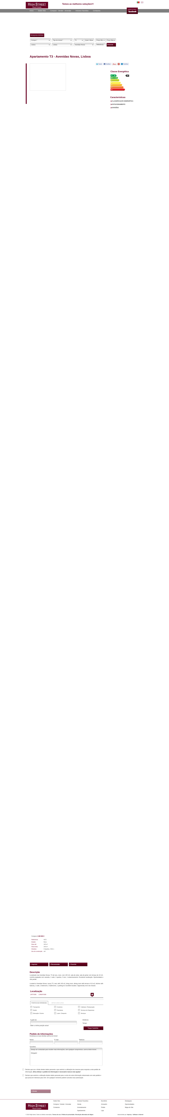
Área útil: (34, 944)
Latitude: (33, 994)
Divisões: (34, 949)
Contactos (96, 11)
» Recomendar (55, 964)
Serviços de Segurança (87, 1010)
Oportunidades (129, 1104)
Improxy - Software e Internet (135, 1114)
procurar (110, 44)
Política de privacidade (68, 1114)
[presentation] (85, 1084)
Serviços (83, 1013)
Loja (102, 1110)
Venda (79, 1104)
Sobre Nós (42, 11)
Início (32, 11)
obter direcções (57, 1003)
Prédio (103, 1107)
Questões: (33, 1047)
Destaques (128, 1101)
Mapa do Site (129, 1107)
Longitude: (42, 994)
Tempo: (85, 1023)
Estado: (34, 942)
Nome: (32, 1040)
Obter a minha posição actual (39, 1025)
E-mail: (56, 1040)
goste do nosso (132, 9)
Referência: (35, 939)
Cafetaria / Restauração (87, 1007)
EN (142, 2)
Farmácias (60, 1010)
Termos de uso (56, 1114)
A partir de (33, 1020)
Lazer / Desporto (61, 1013)
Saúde (35, 1010)
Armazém (104, 1104)
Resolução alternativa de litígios (84, 1114)
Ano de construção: (37, 951)
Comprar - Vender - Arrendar (60, 11)
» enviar (34, 1091)
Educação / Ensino (38, 1013)
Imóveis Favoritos (82, 11)
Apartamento (81, 1110)
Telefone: (82, 1040)
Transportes (36, 1007)
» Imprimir (34, 964)
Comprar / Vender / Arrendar (62, 1104)
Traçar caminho (93, 1028)
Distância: (86, 1020)
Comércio (59, 1007)
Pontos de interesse (39, 1003)
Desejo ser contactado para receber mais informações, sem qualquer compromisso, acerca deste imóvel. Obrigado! (66, 1057)
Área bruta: (35, 946)
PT (138, 2)
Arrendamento (81, 1107)
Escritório (104, 1101)
